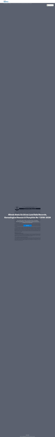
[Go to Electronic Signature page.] (6, 3)
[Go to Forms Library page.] (10, 3)
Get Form (27, 225)
